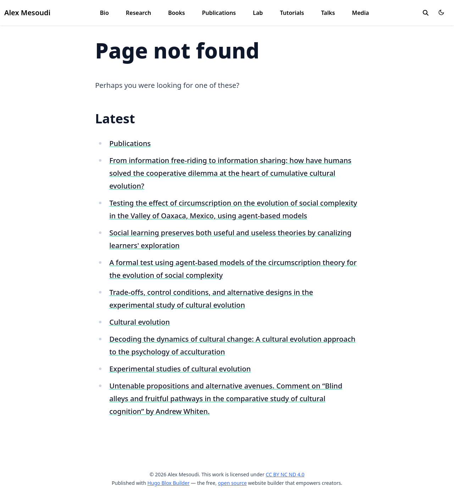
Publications (219, 13)
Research (138, 13)
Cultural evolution (139, 322)
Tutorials (292, 13)
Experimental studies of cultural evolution (180, 369)
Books (176, 13)
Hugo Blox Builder (168, 483)
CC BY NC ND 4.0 (285, 474)
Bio (104, 13)
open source (232, 483)
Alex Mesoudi (27, 12)
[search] (426, 13)
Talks (328, 13)
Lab (258, 13)
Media (360, 13)
